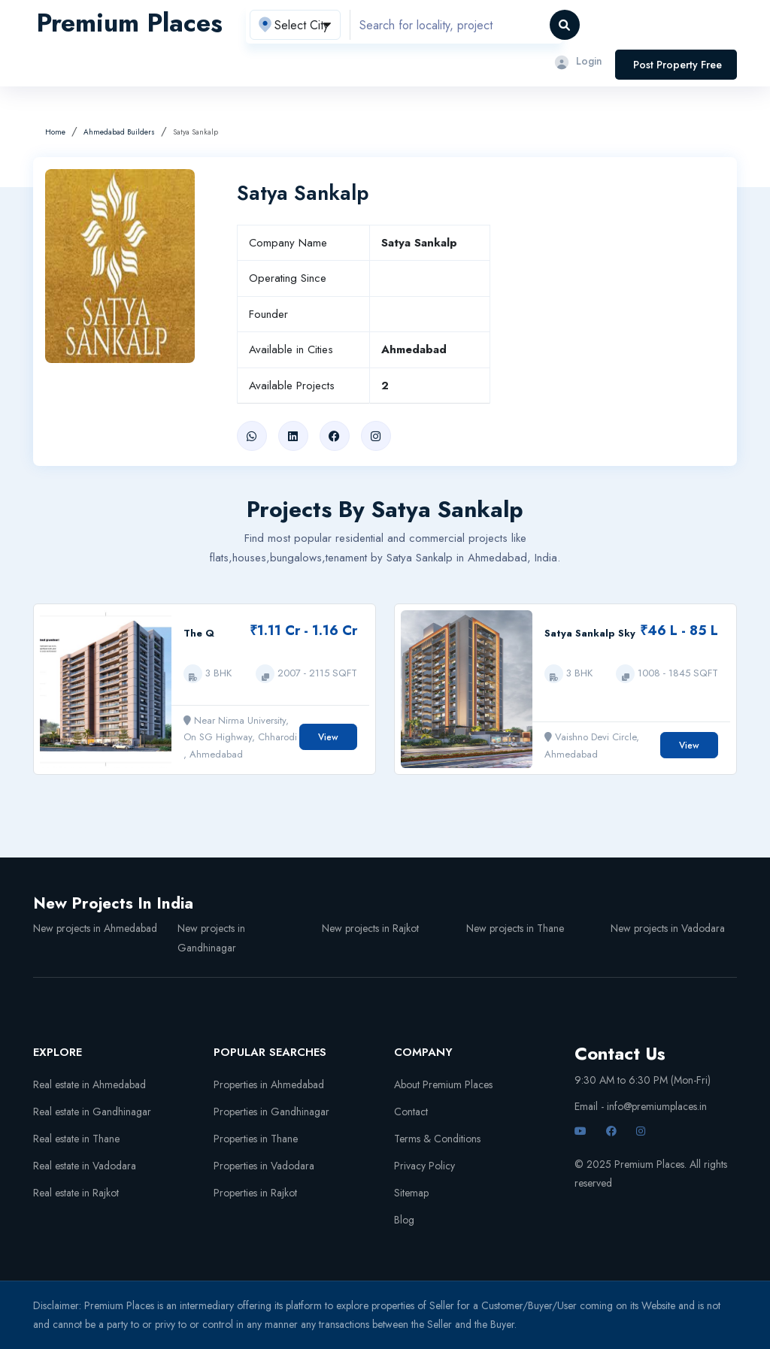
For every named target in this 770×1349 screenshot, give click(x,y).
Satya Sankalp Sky (589, 633)
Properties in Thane (256, 1138)
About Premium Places (443, 1084)
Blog (404, 1219)
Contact (411, 1111)
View (328, 737)
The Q (198, 633)
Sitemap (411, 1192)
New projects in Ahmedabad (95, 928)
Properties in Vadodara (264, 1165)
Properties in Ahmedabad (269, 1084)
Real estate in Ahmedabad (89, 1084)
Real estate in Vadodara (84, 1165)
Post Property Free (677, 64)
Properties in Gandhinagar (271, 1111)
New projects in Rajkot (370, 928)
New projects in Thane (515, 928)
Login (577, 60)
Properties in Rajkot (255, 1192)
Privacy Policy (424, 1165)
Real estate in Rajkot (76, 1192)
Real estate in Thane (76, 1138)
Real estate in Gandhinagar (92, 1111)
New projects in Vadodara (668, 928)
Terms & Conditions (437, 1138)
